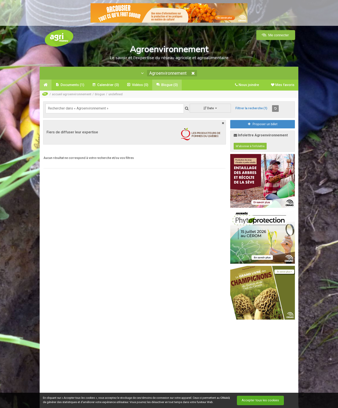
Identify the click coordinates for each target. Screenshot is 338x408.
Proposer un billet (262, 124)
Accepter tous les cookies (260, 400)
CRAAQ (225, 397)
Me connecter (275, 35)
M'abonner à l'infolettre (250, 146)
